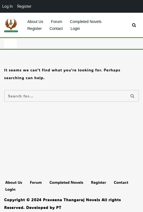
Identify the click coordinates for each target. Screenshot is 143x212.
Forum (56, 21)
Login (75, 28)
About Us (35, 21)
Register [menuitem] (24, 6)
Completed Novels (85, 21)
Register (34, 28)
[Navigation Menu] (10, 43)
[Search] (134, 25)
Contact (56, 28)
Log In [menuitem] (7, 6)
